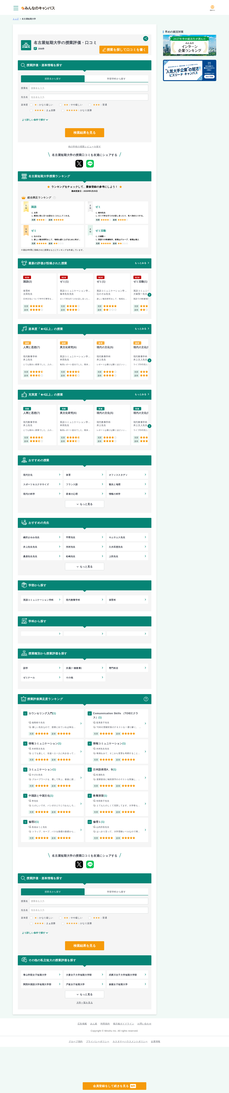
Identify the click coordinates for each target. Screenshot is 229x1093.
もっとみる (140, 263)
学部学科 (116, 78)
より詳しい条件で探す (33, 119)
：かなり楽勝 (77, 110)
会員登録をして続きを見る (114, 1086)
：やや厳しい (70, 104)
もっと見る (86, 504)
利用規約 (105, 1023)
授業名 (53, 78)
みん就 (93, 1023)
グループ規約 (76, 1041)
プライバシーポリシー (97, 1041)
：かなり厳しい (41, 104)
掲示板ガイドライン (123, 1023)
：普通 (97, 104)
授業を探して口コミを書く (126, 49)
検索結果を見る (84, 132)
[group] (38, 293)
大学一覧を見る (84, 1002)
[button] (149, 294)
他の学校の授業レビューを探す (84, 146)
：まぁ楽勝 (43, 110)
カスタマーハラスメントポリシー (130, 1041)
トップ (16, 19)
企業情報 (155, 1041)
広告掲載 (82, 1023)
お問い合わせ (144, 1023)
